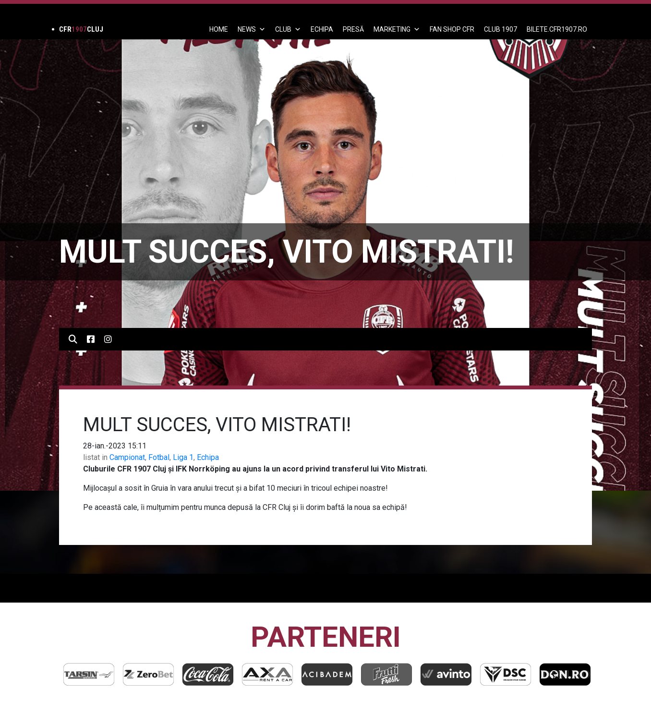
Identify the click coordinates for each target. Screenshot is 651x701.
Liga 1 (183, 457)
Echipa (208, 457)
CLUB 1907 (500, 29)
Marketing (397, 29)
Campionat (127, 457)
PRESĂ (353, 29)
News (251, 29)
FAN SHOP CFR (452, 29)
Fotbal (158, 457)
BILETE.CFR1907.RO (557, 29)
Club (288, 29)
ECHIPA (322, 29)
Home (218, 29)
